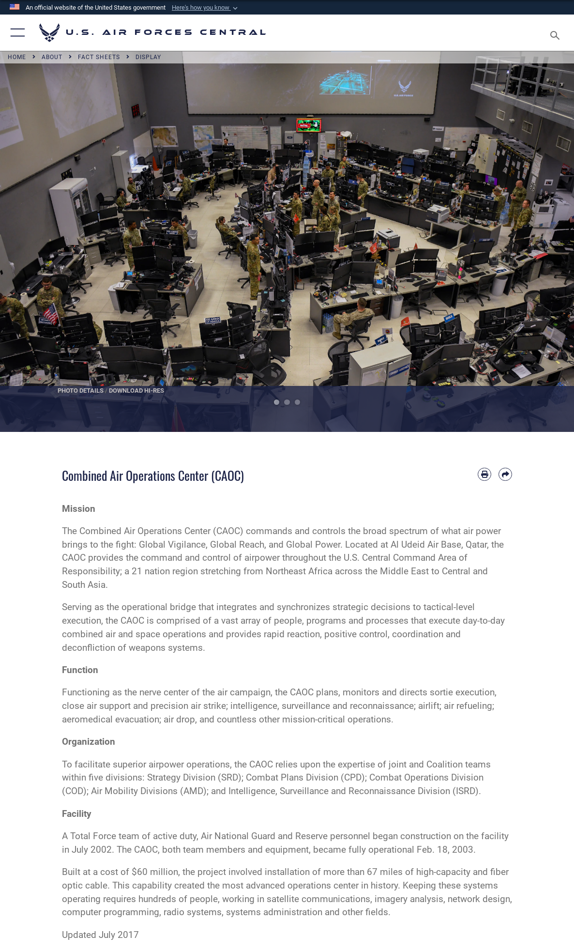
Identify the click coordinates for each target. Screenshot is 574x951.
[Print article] (484, 474)
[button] (206, 8)
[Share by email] (505, 474)
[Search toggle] (557, 32)
